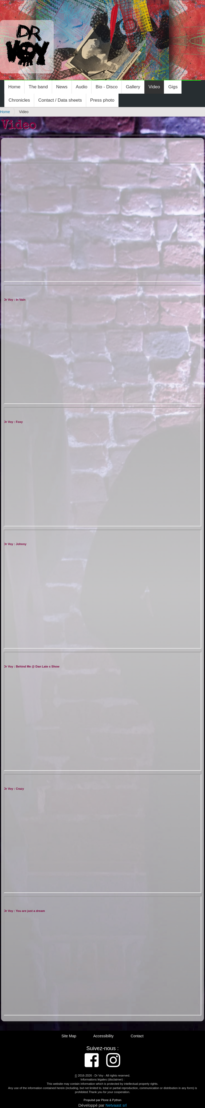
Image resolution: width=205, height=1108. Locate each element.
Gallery (133, 86)
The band (38, 86)
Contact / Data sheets (60, 100)
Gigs (173, 86)
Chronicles (19, 100)
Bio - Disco (106, 86)
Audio (81, 86)
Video (154, 86)
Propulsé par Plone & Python (102, 1100)
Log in (200, 6)
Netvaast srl (116, 1105)
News (62, 86)
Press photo (102, 100)
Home (14, 86)
